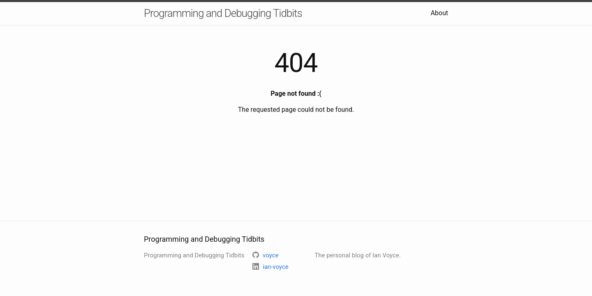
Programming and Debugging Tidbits (223, 13)
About (439, 13)
